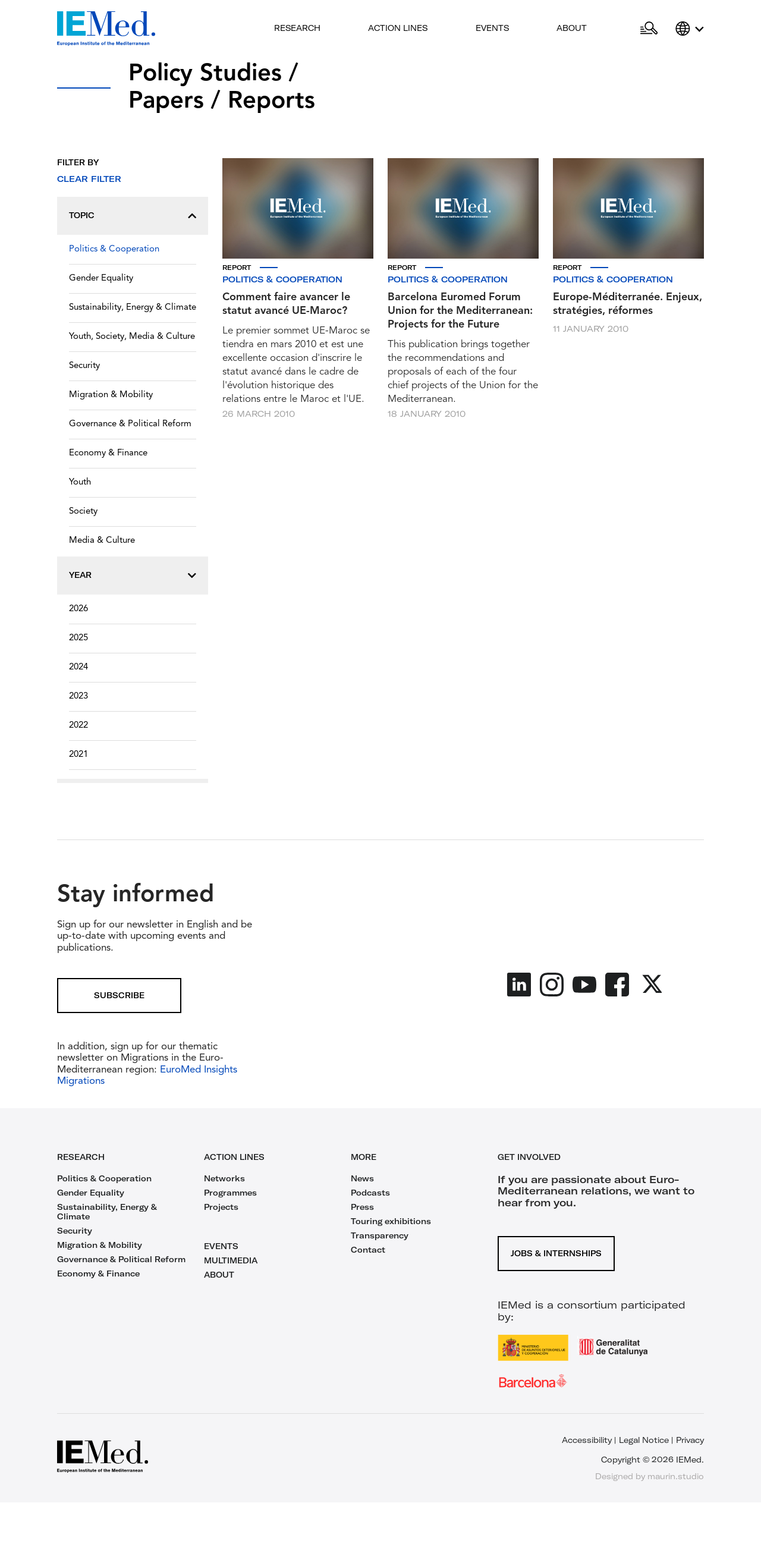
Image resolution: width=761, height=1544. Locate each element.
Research (297, 28)
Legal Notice (644, 1440)
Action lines (397, 28)
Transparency (379, 1235)
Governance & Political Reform (130, 424)
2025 (78, 638)
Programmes (230, 1192)
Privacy (690, 1440)
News (362, 1178)
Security (84, 365)
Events (492, 28)
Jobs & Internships (556, 1253)
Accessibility (587, 1440)
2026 (78, 609)
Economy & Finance (108, 453)
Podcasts (370, 1192)
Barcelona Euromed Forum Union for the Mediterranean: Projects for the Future (460, 311)
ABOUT (219, 1274)
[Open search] (649, 28)
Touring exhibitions (391, 1221)
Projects (221, 1207)
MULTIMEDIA (230, 1260)
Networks (224, 1178)
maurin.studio (675, 1476)
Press (362, 1207)
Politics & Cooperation (114, 249)
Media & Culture (102, 540)
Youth (80, 482)
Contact (368, 1249)
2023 (78, 696)
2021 (78, 754)
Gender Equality (101, 278)
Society (83, 511)
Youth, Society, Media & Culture (132, 336)
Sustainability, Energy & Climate (132, 307)
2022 (78, 725)
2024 (78, 667)
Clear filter (89, 179)
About (571, 28)
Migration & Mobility (111, 395)
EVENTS (221, 1246)
